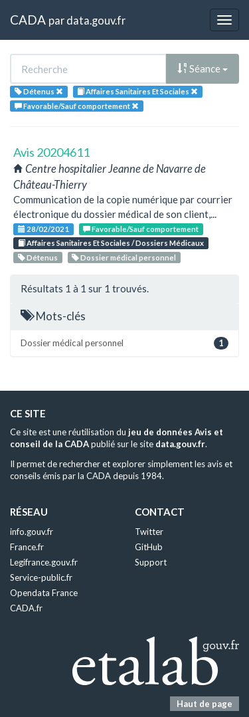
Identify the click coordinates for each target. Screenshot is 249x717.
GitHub (149, 547)
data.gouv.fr (95, 20)
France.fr (27, 547)
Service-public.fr (41, 577)
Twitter (149, 531)
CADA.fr (26, 608)
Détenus (38, 257)
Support (151, 562)
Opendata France (44, 592)
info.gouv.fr (31, 531)
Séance (202, 68)
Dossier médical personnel (124, 257)
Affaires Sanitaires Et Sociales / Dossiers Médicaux (111, 243)
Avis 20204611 (51, 152)
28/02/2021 (43, 229)
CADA (28, 19)
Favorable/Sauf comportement (141, 229)
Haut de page (204, 703)
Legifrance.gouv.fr (44, 562)
